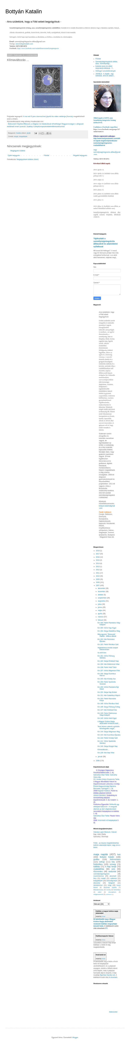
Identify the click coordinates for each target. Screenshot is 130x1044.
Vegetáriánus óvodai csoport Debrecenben (108, 649)
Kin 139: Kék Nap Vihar (106, 753)
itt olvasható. (113, 977)
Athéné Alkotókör (99, 795)
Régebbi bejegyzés (80, 155)
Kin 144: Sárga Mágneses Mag (109, 732)
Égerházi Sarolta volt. (107, 975)
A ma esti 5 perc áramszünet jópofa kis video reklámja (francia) (48, 116)
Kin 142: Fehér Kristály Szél (108, 738)
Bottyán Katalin (23, 11)
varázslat (112, 871)
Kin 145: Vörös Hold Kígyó (107, 718)
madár (103, 878)
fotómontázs (115, 859)
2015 (98, 560)
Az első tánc (102, 653)
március (101, 617)
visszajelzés (112, 892)
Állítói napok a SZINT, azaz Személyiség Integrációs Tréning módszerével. (104, 120)
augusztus (102, 601)
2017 (98, 554)
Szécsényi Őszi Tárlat (101, 816)
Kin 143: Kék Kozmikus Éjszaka (109, 735)
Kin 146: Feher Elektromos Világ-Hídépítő (107, 714)
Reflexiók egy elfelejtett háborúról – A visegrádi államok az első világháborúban (106, 806)
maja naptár (100, 854)
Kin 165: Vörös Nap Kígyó (107, 628)
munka (108, 890)
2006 (98, 761)
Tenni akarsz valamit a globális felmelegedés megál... (109, 727)
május (100, 610)
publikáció (109, 894)
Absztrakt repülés (110, 887)
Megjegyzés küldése (17, 151)
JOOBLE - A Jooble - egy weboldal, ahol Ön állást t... (105, 75)
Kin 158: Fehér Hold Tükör (107, 667)
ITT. (106, 928)
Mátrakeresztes (98, 890)
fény (95, 878)
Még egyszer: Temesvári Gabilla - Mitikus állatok (107, 635)
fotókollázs (98, 864)
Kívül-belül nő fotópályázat (107, 820)
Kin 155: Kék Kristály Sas (107, 679)
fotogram (111, 883)
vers (113, 869)
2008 (98, 582)
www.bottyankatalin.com (24, 44)
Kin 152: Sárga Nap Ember (107, 692)
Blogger (75, 1037)
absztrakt (113, 876)
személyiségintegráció (101, 874)
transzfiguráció (112, 881)
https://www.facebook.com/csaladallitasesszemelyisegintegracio (38, 48)
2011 (98, 573)
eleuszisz (96, 883)
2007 (98, 585)
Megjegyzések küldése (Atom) (27, 159)
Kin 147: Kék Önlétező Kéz (107, 710)
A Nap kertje (110, 866)
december (102, 588)
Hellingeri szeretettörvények (105, 71)
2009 (98, 579)
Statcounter (113, 1012)
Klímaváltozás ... (103, 749)
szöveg (113, 864)
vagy (95, 150)
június (100, 607)
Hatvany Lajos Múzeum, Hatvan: (105, 832)
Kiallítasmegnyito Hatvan (104, 936)
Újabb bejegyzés (14, 155)
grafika (96, 859)
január (100, 757)
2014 (98, 563)
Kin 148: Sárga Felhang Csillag (109, 707)
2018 (98, 551)
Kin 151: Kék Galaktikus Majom (109, 695)
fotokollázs (117, 890)
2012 (98, 570)
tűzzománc (98, 871)
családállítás (98, 869)
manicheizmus (98, 876)
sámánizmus (98, 885)
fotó (119, 854)
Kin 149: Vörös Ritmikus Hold (108, 704)
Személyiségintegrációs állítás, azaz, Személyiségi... (106, 62)
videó (99, 892)
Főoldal (46, 155)
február (100, 620)
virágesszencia (98, 894)
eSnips (103, 916)
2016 (98, 557)
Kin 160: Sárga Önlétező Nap (108, 661)
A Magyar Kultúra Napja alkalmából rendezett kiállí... (109, 722)
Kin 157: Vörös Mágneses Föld (109, 671)
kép (113, 862)
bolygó (16, 136)
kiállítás (96, 866)
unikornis (113, 878)
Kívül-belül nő (101, 955)
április (100, 614)
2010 (98, 576)
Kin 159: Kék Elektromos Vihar (109, 664)
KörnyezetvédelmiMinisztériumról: (51, 126)
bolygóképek (23, 136)
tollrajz (102, 862)
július (100, 604)
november (102, 591)
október (101, 595)
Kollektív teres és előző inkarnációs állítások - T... (104, 67)
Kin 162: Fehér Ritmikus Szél (108, 644)
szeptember (102, 598)
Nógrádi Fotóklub (104, 791)
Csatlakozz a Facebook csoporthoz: (105, 127)
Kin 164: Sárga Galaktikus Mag (109, 631)
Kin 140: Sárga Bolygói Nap (107, 746)
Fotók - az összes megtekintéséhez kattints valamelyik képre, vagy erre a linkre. (106, 845)
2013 (98, 567)
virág (109, 885)
